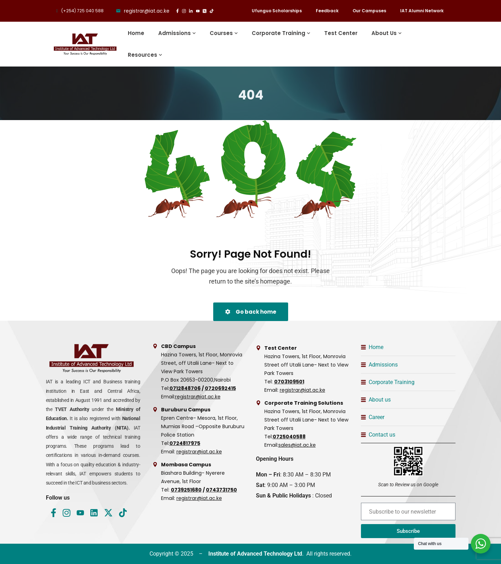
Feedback (327, 11)
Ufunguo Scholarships (277, 11)
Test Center (340, 33)
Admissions (174, 33)
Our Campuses (369, 11)
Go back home (250, 311)
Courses (221, 33)
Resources (142, 54)
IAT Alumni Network (422, 11)
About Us (384, 33)
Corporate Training (278, 33)
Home (136, 33)
